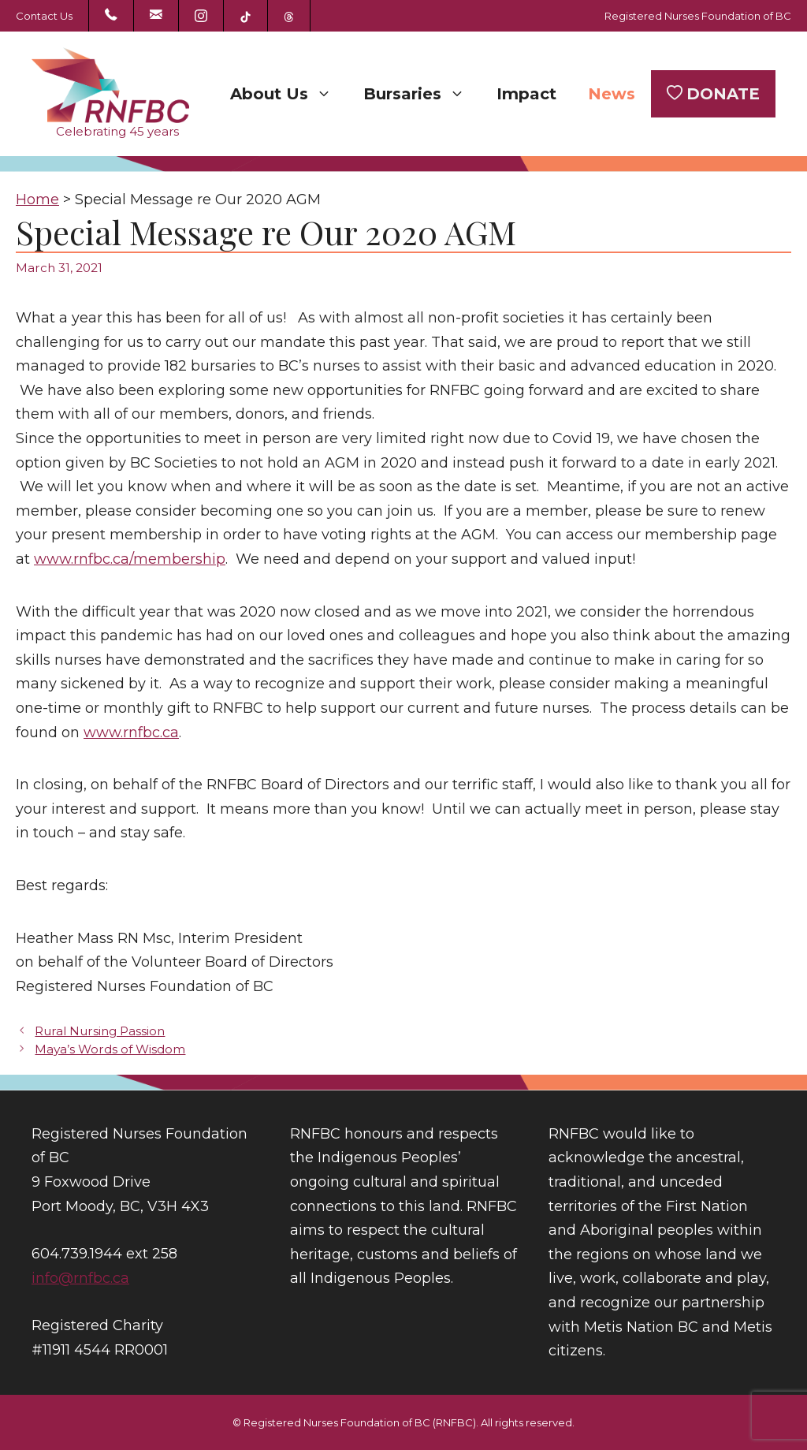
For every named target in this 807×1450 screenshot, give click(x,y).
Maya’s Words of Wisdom (110, 1049)
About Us (289, 93)
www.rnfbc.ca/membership (129, 559)
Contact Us (44, 15)
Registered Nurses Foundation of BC (697, 15)
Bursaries (422, 93)
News (611, 93)
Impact (526, 93)
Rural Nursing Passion (100, 1030)
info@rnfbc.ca (80, 1278)
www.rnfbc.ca (131, 732)
